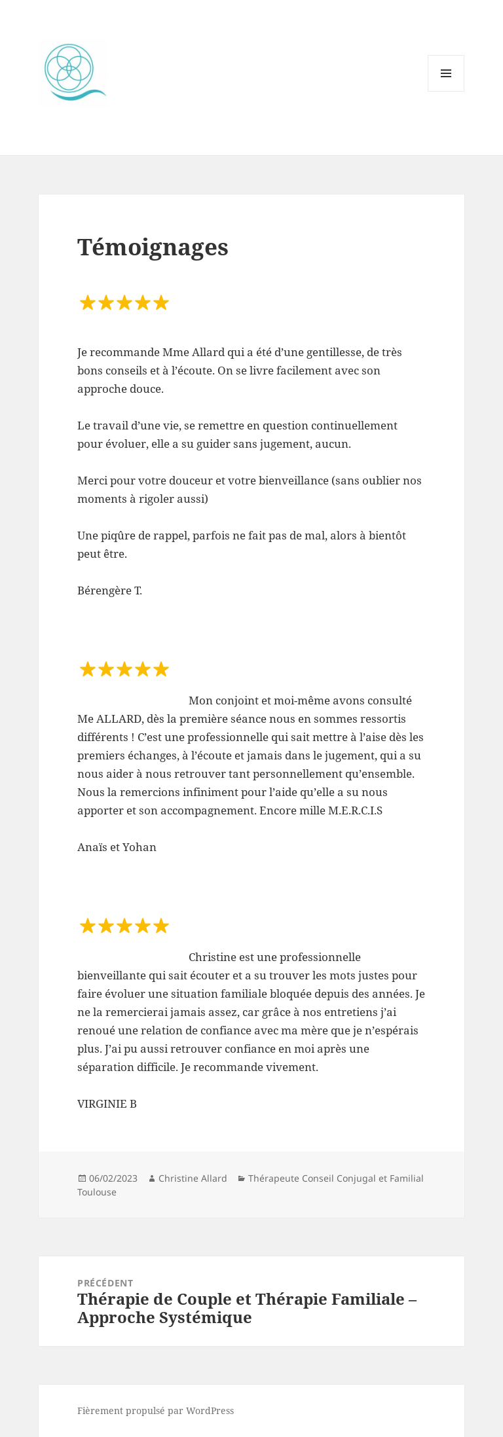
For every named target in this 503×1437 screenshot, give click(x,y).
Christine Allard (192, 1178)
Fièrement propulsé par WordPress (155, 1410)
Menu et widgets (446, 91)
